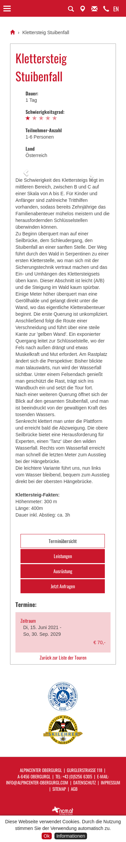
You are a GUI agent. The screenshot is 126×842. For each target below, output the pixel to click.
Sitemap (59, 788)
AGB (74, 788)
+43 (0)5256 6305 (77, 776)
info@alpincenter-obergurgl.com (37, 782)
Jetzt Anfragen (63, 586)
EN (116, 8)
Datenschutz (84, 782)
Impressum (110, 782)
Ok (47, 836)
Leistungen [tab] (63, 555)
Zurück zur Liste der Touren (63, 657)
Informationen (70, 836)
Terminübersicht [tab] (63, 540)
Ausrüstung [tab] (62, 571)
